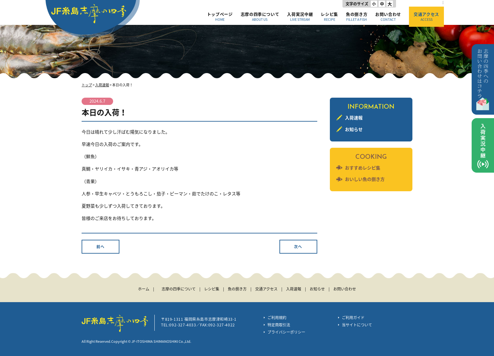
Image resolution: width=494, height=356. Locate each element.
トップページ (220, 16)
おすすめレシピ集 (362, 167)
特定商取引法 (278, 325)
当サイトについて (357, 325)
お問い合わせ (388, 16)
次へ (298, 247)
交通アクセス (426, 16)
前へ (100, 247)
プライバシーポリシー (286, 332)
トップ (87, 85)
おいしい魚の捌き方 (365, 179)
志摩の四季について (260, 16)
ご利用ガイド (353, 317)
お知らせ (354, 129)
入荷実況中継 (300, 16)
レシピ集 (329, 16)
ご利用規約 (276, 317)
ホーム (143, 289)
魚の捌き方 (356, 16)
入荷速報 (102, 85)
